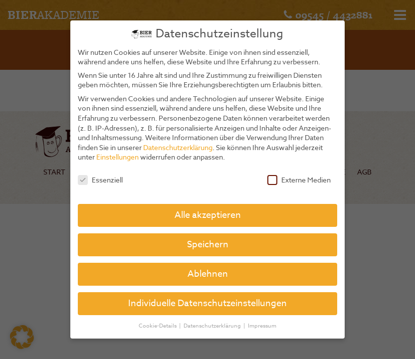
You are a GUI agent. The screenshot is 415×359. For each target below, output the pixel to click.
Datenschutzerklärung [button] (213, 326)
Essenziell (100, 179)
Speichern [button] (207, 244)
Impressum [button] (262, 326)
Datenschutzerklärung (177, 147)
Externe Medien (299, 179)
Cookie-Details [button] (158, 326)
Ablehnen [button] (208, 274)
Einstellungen (117, 157)
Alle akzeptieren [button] (208, 215)
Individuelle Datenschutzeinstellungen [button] (207, 303)
